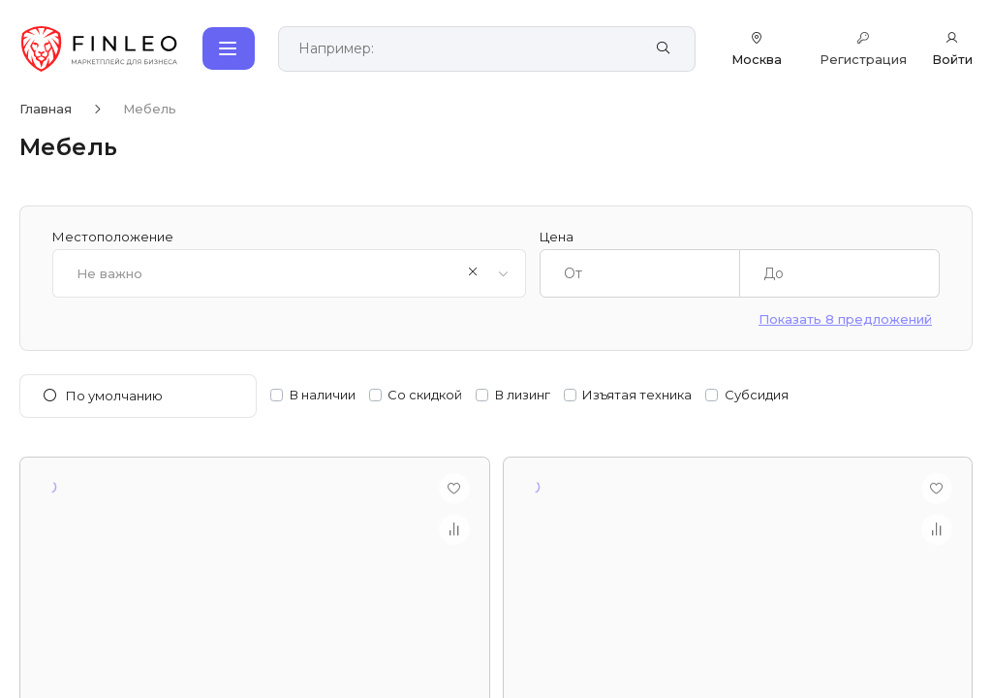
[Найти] (663, 48)
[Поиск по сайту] (465, 49)
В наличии (323, 395)
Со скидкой (425, 395)
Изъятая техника (637, 395)
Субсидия (757, 395)
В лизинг (522, 395)
